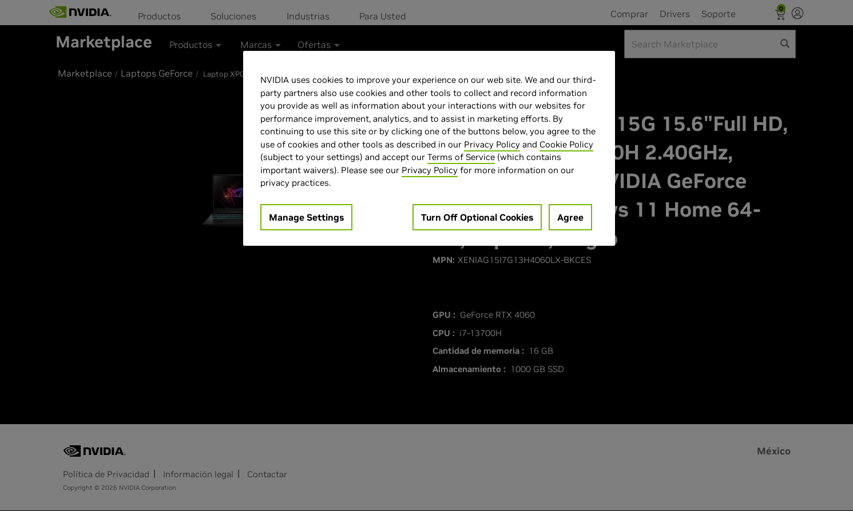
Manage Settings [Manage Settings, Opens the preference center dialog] (306, 217)
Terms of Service (461, 156)
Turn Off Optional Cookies (477, 217)
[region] (429, 148)
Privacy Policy (492, 144)
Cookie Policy (566, 144)
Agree (570, 217)
